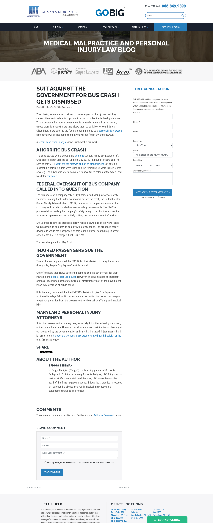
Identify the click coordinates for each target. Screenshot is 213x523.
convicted (52, 176)
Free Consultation (171, 27)
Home (35, 27)
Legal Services (109, 27)
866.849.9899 (174, 6)
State (153, 153)
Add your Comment (104, 415)
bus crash (80, 155)
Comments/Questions (153, 177)
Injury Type (153, 144)
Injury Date (137, 160)
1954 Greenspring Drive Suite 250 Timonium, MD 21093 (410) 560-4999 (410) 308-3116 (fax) (119, 515)
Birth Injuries (139, 27)
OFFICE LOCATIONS (127, 504)
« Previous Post (34, 487)
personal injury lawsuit (110, 130)
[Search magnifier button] (183, 15)
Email (153, 134)
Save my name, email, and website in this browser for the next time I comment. (80, 462)
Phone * (153, 125)
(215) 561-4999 (137, 518)
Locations (82, 27)
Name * (153, 115)
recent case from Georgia (52, 142)
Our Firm (57, 27)
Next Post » (124, 487)
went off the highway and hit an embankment (80, 163)
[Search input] (163, 15)
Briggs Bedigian (61, 365)
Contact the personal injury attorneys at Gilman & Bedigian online (87, 335)
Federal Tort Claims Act (63, 276)
